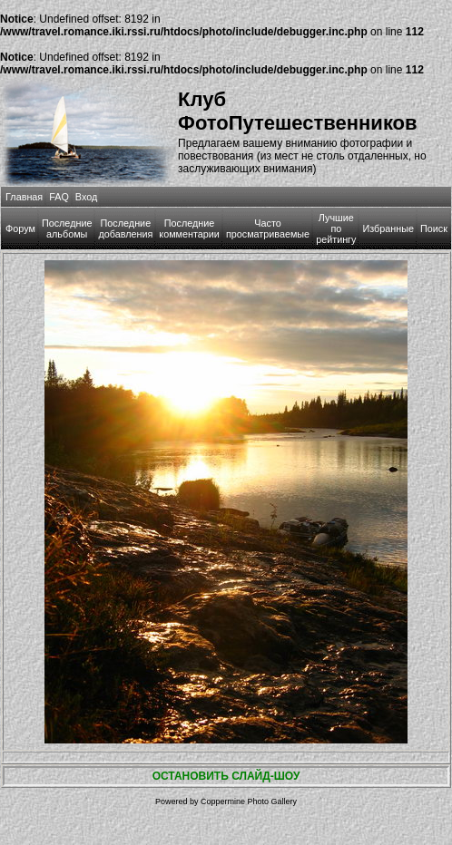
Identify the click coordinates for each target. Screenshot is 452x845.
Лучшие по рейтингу (336, 228)
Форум (20, 228)
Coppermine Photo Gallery (249, 801)
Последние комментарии (189, 228)
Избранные (387, 228)
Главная (24, 196)
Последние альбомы (67, 228)
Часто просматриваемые (268, 228)
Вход (86, 196)
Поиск (433, 228)
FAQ (59, 196)
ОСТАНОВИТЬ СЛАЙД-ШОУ (226, 776)
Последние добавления (125, 228)
